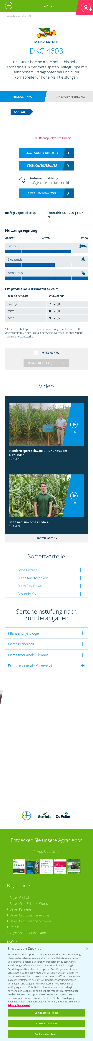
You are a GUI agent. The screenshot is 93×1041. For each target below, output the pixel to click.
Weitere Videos (45, 538)
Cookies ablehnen (46, 1023)
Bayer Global (19, 845)
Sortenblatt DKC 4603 (42, 153)
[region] (46, 992)
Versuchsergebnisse (42, 165)
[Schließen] (87, 948)
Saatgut (15, 937)
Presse (15, 875)
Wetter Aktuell (20, 914)
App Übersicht (48, 799)
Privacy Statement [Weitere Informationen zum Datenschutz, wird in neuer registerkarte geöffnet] (19, 1005)
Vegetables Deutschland (28, 880)
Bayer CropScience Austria (30, 863)
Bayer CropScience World (29, 851)
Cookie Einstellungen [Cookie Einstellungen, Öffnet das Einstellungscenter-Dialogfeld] (46, 1012)
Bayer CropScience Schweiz (30, 869)
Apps (13, 908)
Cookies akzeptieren (46, 1034)
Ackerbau (17, 931)
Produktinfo (22, 96)
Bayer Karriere (20, 857)
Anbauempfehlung (71, 96)
